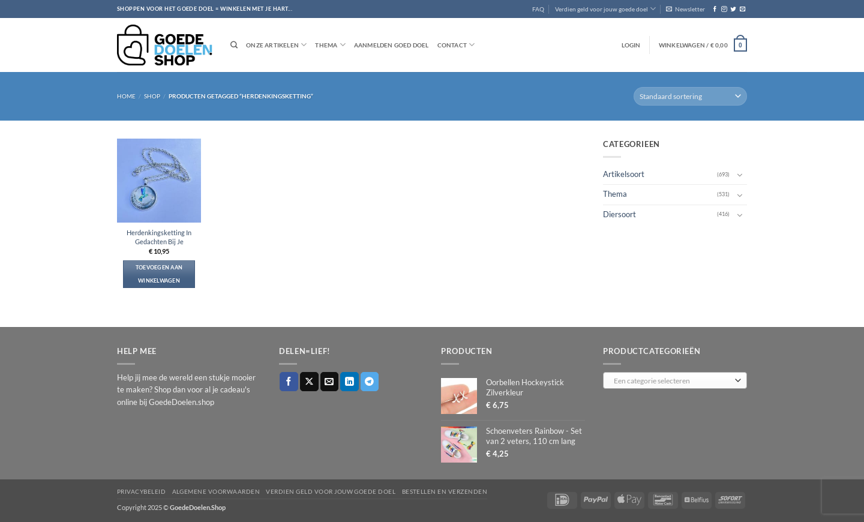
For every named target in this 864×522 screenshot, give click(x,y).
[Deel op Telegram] (370, 381)
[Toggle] (740, 175)
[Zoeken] (234, 45)
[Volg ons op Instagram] (724, 9)
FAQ (538, 9)
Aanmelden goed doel (391, 45)
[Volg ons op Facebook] (715, 9)
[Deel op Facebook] (289, 381)
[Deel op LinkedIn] (349, 381)
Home (126, 96)
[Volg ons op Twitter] (733, 9)
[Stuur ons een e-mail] (742, 9)
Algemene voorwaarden (216, 491)
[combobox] (675, 380)
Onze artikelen (276, 44)
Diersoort (619, 213)
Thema (330, 44)
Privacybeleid (141, 491)
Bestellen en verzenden (445, 491)
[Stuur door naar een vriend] (329, 381)
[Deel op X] (309, 381)
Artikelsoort (623, 174)
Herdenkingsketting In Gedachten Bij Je (159, 237)
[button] (685, 9)
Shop (152, 96)
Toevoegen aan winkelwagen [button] (159, 274)
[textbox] (672, 381)
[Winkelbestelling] (690, 96)
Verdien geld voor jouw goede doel (605, 8)
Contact (456, 44)
